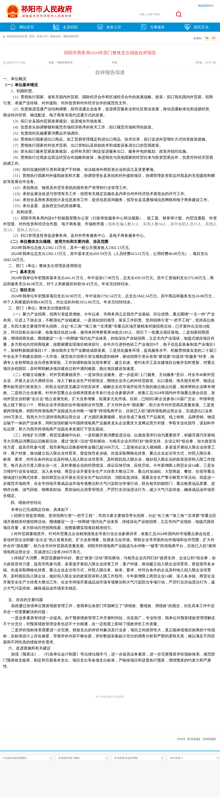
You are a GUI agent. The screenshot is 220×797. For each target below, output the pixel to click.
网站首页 (22, 27)
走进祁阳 (65, 27)
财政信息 (55, 36)
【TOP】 (181, 739)
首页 (31, 36)
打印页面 (194, 739)
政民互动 (196, 27)
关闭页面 (209, 739)
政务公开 (109, 27)
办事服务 (153, 27)
